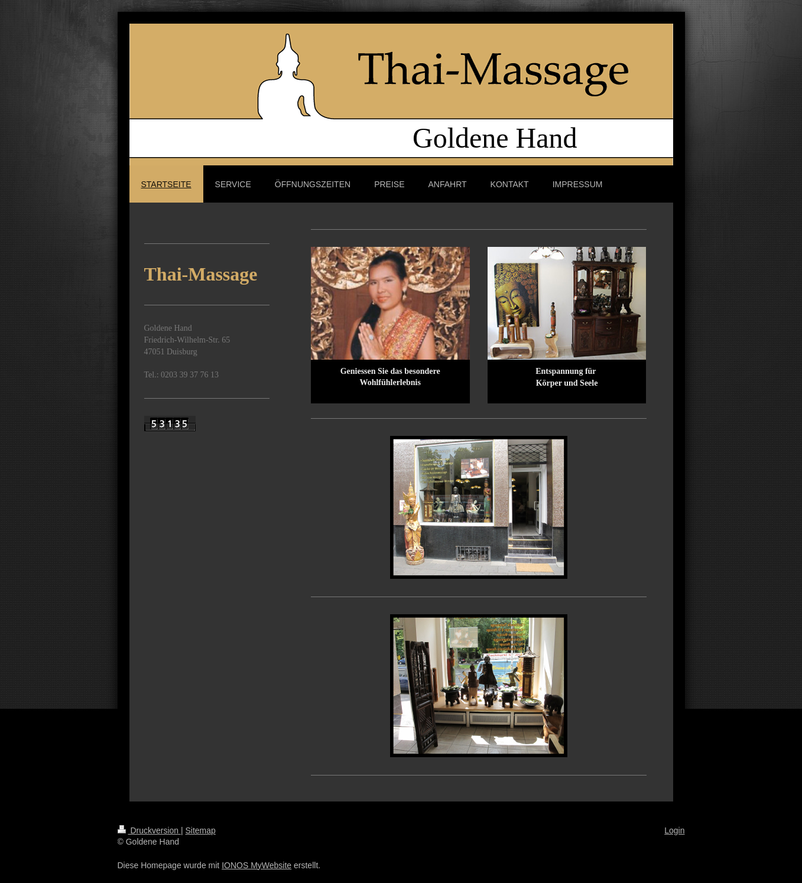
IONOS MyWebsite (256, 865)
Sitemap (201, 830)
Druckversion (149, 830)
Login (674, 830)
